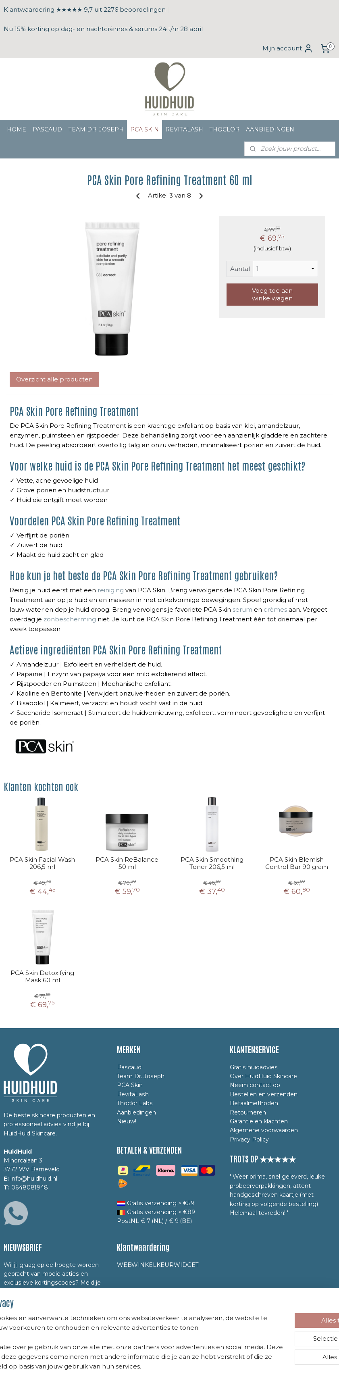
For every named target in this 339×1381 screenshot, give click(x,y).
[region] (116, 1332)
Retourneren (248, 1112)
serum (242, 609)
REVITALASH (184, 129)
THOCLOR (224, 129)
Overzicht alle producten (54, 379)
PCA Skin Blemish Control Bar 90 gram (296, 863)
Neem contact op (255, 1085)
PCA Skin (130, 1085)
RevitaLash (133, 1094)
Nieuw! (126, 1121)
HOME (16, 129)
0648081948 (29, 1187)
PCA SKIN (144, 129)
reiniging (111, 590)
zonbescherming (70, 619)
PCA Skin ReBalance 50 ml (127, 863)
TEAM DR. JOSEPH (96, 129)
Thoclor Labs (135, 1103)
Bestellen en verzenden (263, 1094)
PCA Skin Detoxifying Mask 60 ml (42, 976)
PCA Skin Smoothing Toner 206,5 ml (212, 863)
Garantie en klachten (259, 1121)
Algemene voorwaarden (264, 1130)
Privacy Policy (249, 1139)
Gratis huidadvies (254, 1067)
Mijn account (287, 48)
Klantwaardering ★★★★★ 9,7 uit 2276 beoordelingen (85, 9)
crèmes (275, 609)
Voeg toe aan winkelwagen (272, 294)
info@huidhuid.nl (33, 1178)
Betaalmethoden (254, 1103)
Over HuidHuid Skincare (263, 1076)
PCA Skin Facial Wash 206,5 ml (42, 863)
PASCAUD (47, 129)
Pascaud (129, 1067)
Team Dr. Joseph (140, 1076)
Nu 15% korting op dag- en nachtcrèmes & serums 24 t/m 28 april (103, 29)
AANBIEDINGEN (270, 129)
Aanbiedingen (136, 1112)
